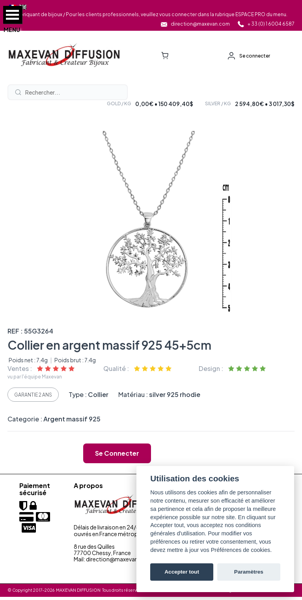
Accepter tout (181, 572)
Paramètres (248, 572)
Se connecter (254, 56)
